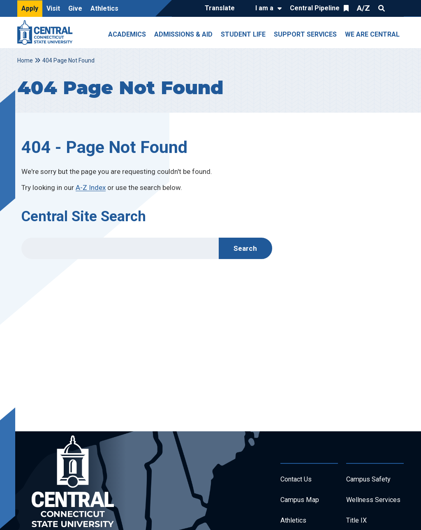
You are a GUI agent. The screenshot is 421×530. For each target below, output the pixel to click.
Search (381, 8)
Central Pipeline (315, 8)
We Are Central (372, 34)
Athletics (104, 8)
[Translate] (222, 8)
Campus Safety (371, 480)
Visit (53, 8)
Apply (29, 8)
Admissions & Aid (183, 34)
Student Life (243, 34)
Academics (127, 34)
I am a (264, 8)
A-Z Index (91, 187)
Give (75, 8)
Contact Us (298, 480)
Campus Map (302, 502)
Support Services (305, 34)
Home (25, 60)
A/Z (363, 8)
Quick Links (396, 8)
